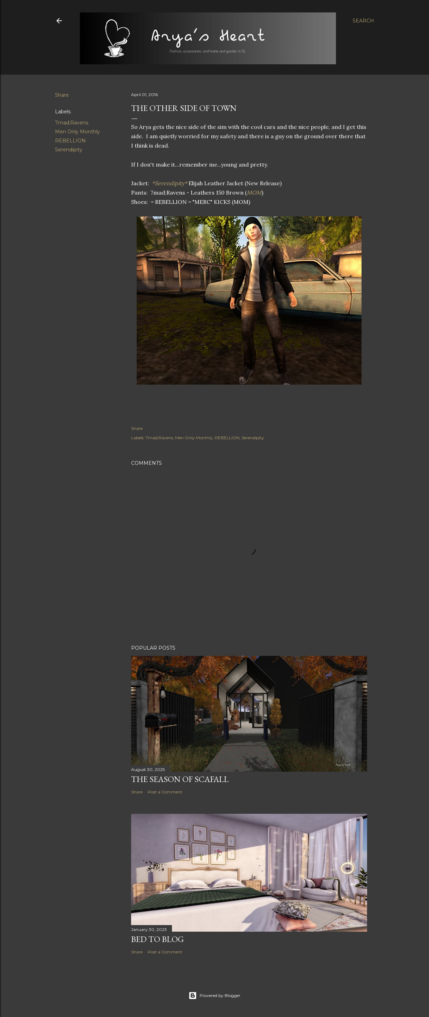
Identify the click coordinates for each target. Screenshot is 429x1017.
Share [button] (62, 95)
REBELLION (70, 141)
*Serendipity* (169, 183)
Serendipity (68, 150)
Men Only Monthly (77, 132)
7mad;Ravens (71, 123)
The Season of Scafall (180, 779)
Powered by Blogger (214, 995)
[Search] (363, 20)
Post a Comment (165, 791)
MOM (254, 192)
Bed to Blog (157, 939)
